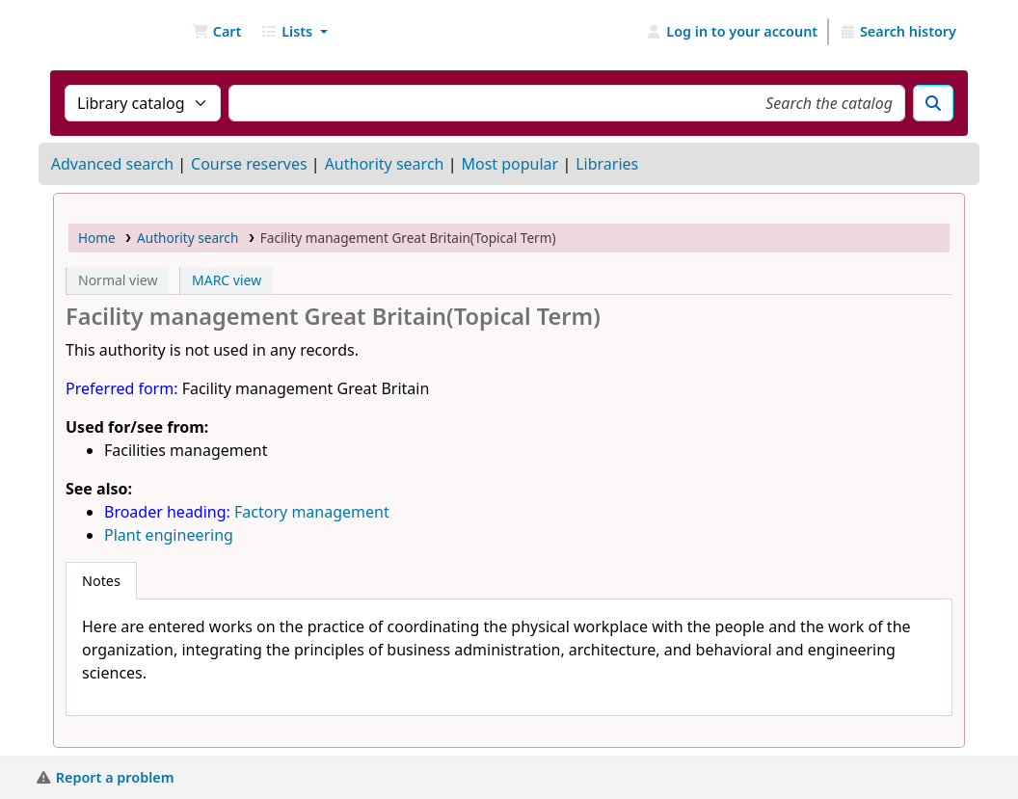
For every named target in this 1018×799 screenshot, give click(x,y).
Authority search (384, 163)
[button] (216, 31)
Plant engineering (168, 535)
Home (97, 237)
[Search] (933, 103)
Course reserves (249, 163)
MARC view (226, 280)
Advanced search (112, 163)
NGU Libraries (102, 32)
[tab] (101, 581)
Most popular (509, 163)
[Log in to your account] (732, 31)
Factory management (311, 511)
